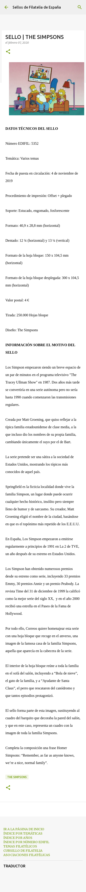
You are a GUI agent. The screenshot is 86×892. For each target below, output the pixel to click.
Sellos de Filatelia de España (37, 7)
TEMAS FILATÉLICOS (20, 846)
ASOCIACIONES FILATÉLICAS (26, 855)
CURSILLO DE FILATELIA (22, 851)
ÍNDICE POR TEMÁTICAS (22, 833)
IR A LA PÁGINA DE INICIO (23, 829)
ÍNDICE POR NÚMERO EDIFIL (26, 842)
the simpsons (17, 777)
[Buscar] (79, 7)
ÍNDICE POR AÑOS (17, 838)
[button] (8, 52)
